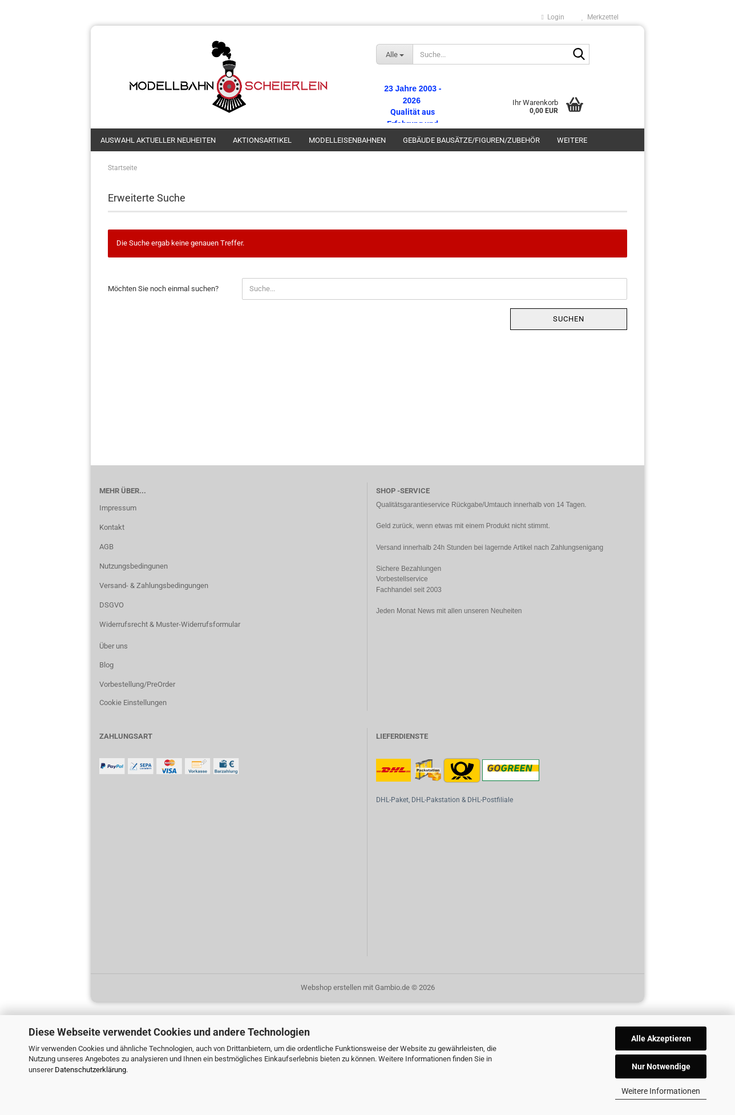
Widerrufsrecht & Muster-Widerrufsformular (169, 624)
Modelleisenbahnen (347, 140)
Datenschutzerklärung (90, 1069)
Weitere (572, 140)
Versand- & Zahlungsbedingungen (153, 585)
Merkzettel (600, 17)
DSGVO (111, 605)
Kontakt (111, 527)
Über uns (113, 646)
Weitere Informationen (660, 1091)
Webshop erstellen (331, 987)
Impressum (117, 508)
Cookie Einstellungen (133, 702)
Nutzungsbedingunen (133, 566)
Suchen (568, 319)
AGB (106, 546)
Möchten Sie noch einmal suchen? (163, 288)
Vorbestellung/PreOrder (137, 684)
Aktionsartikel (262, 140)
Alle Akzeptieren (661, 1038)
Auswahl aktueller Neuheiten (158, 140)
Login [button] (553, 17)
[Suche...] (394, 54)
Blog (106, 665)
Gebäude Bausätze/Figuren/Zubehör (471, 140)
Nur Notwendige (661, 1066)
